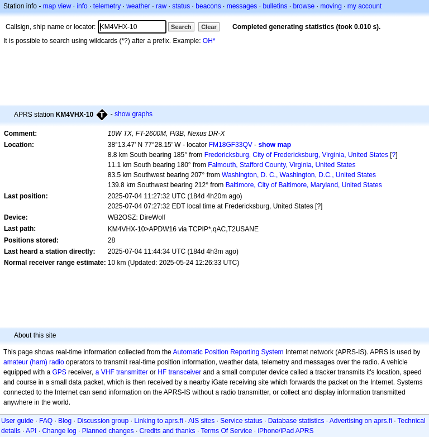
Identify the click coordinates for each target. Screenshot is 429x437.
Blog (65, 421)
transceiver (185, 372)
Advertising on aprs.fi (361, 421)
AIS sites (201, 421)
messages (242, 6)
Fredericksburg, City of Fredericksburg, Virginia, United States (296, 155)
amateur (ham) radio (33, 362)
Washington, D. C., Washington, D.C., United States (299, 175)
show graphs (133, 114)
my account (364, 6)
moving (331, 6)
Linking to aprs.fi (158, 421)
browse (303, 6)
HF (162, 372)
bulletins (275, 6)
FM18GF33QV (230, 145)
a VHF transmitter (122, 372)
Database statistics (296, 421)
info (82, 6)
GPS (59, 372)
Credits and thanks (168, 431)
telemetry (107, 6)
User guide (17, 421)
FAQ (46, 421)
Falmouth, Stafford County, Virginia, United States (281, 165)
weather (138, 6)
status (181, 6)
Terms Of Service (226, 431)
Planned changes (108, 431)
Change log (59, 431)
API (31, 431)
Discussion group (102, 421)
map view (57, 6)
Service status (241, 421)
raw (161, 6)
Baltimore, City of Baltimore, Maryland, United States (304, 185)
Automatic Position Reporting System (228, 352)
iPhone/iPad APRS (285, 431)
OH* (209, 41)
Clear (209, 26)
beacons (208, 6)
